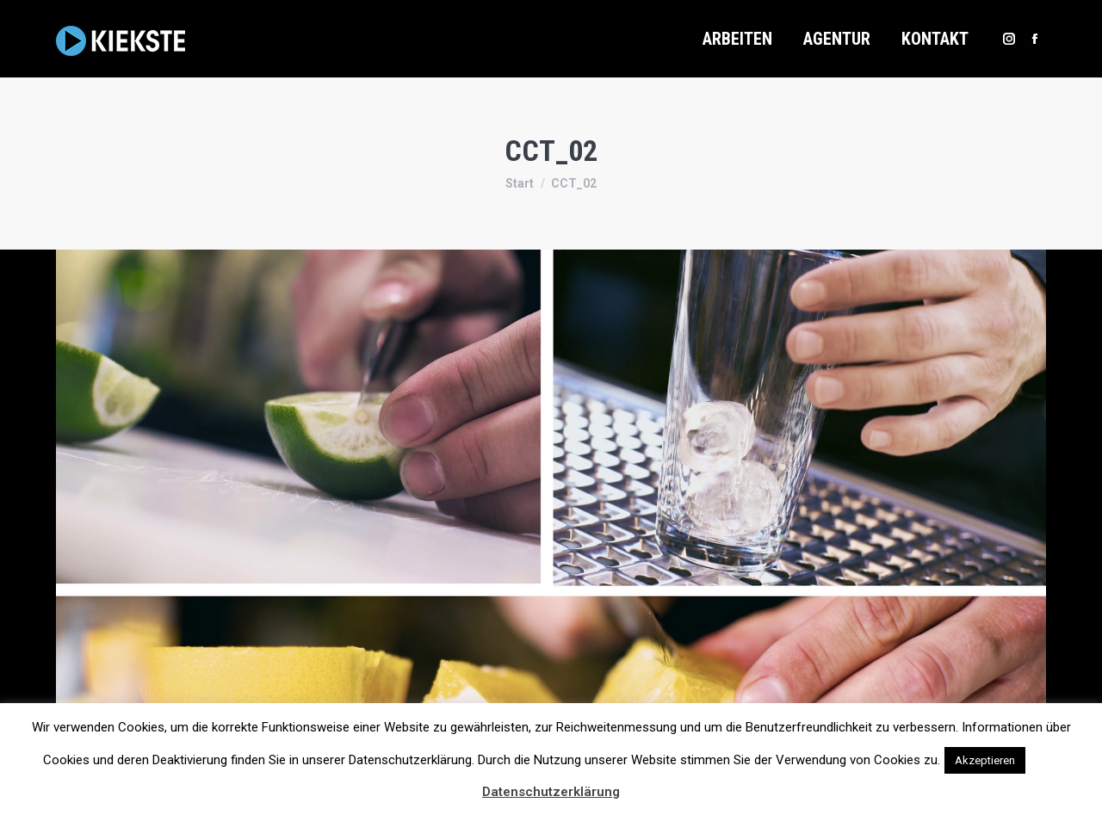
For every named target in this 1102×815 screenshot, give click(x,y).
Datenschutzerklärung (551, 792)
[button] (1044, 752)
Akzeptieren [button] (985, 760)
